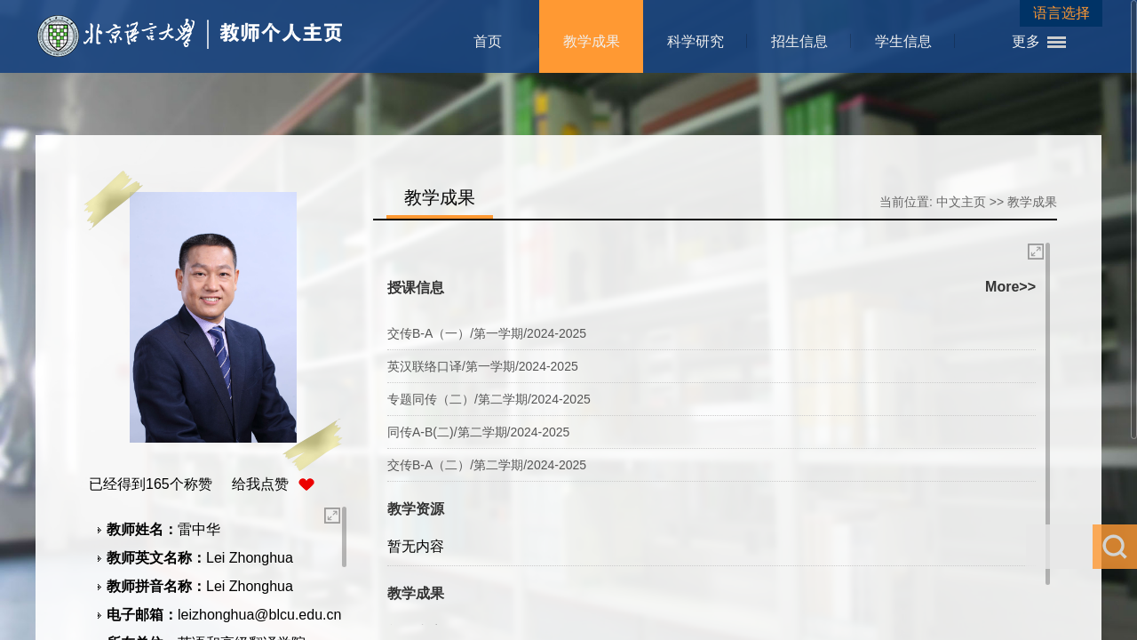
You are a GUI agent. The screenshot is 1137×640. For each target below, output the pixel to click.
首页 (487, 41)
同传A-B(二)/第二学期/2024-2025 (478, 432)
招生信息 (799, 41)
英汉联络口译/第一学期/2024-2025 (482, 366)
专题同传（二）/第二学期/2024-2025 (489, 399)
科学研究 (695, 41)
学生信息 (903, 41)
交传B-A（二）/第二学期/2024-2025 (486, 465)
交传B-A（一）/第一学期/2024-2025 (486, 333)
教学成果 (591, 41)
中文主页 (961, 202)
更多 (1026, 41)
